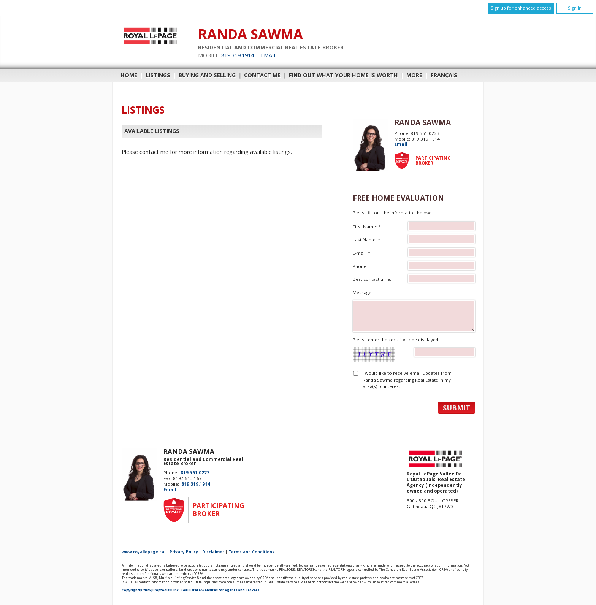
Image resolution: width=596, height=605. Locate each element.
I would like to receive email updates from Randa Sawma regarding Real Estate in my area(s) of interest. (407, 379)
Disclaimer (213, 551)
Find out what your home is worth (343, 75)
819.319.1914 (237, 55)
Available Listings (151, 131)
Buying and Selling (207, 75)
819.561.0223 (195, 472)
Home (128, 75)
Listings (158, 75)
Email (269, 55)
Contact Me (262, 75)
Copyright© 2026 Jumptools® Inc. (151, 590)
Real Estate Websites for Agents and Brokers (220, 590)
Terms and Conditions (251, 551)
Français (444, 75)
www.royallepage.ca (143, 551)
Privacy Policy (184, 551)
